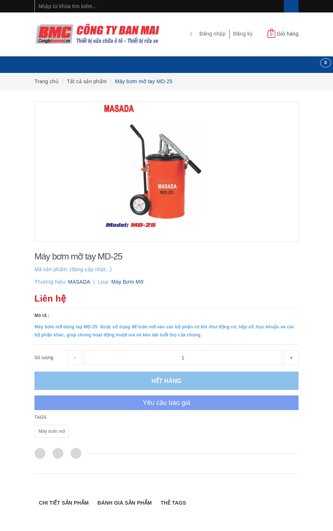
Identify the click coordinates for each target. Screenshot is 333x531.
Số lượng (43, 357)
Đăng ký (243, 34)
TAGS (40, 417)
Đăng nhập (213, 34)
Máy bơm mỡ (52, 431)
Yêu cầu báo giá (166, 402)
